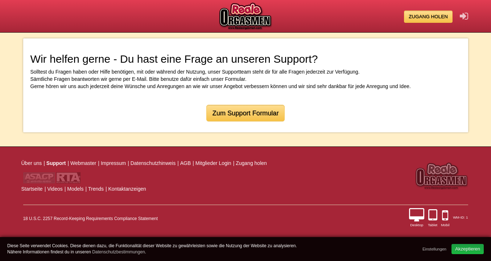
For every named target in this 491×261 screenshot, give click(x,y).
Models (75, 189)
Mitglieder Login (213, 163)
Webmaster (83, 163)
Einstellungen (434, 249)
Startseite (32, 189)
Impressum (113, 163)
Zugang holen (428, 16)
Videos (55, 189)
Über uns (31, 163)
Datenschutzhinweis (153, 163)
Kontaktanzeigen (127, 189)
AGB (185, 163)
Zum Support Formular (246, 113)
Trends (96, 189)
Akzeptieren (467, 249)
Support (56, 163)
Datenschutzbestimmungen (118, 251)
